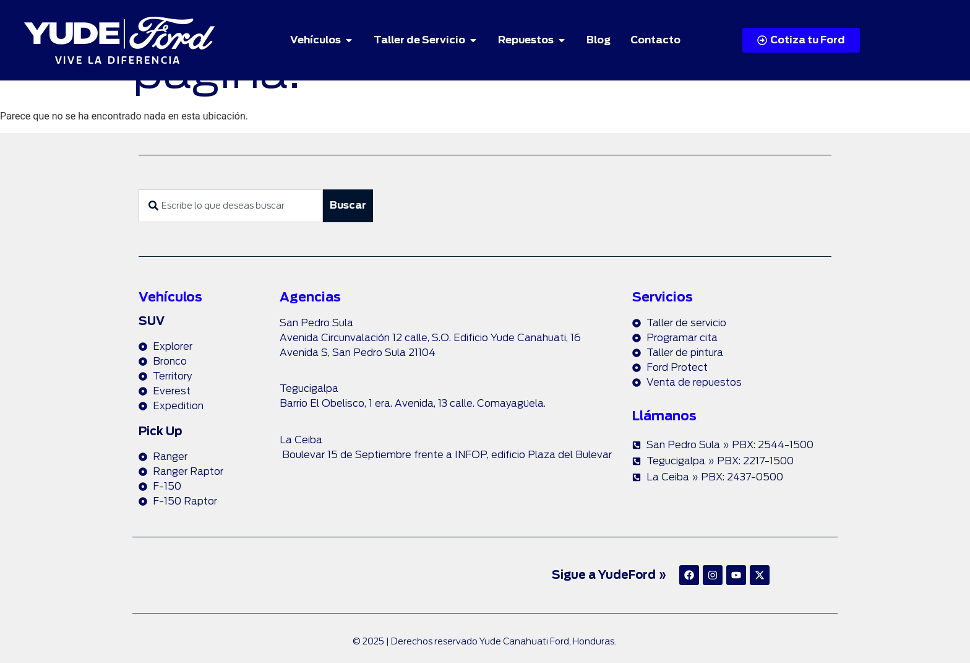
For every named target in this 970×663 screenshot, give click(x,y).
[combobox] (231, 205)
